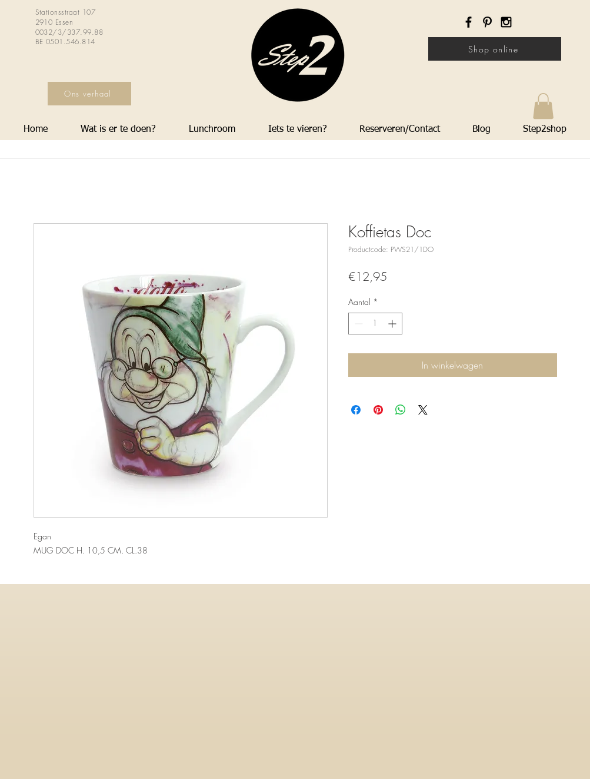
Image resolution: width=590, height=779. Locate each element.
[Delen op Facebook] (356, 410)
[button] (543, 106)
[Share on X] (423, 410)
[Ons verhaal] (89, 93)
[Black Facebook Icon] (468, 22)
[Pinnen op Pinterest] (378, 410)
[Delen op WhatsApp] (401, 410)
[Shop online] (494, 49)
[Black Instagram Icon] (506, 22)
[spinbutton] (375, 323)
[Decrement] (357, 323)
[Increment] (393, 323)
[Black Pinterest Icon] (487, 22)
